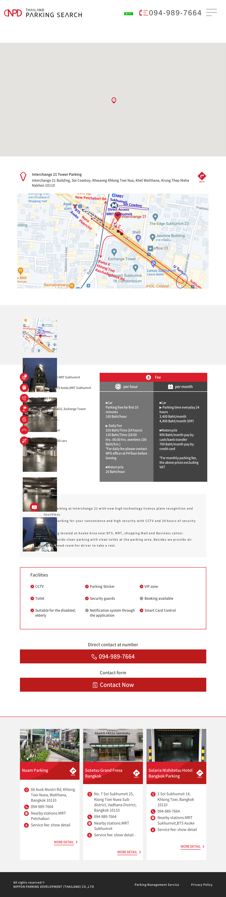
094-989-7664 (175, 13)
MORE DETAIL (64, 842)
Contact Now (113, 685)
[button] (114, 100)
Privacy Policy (202, 884)
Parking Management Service (157, 884)
